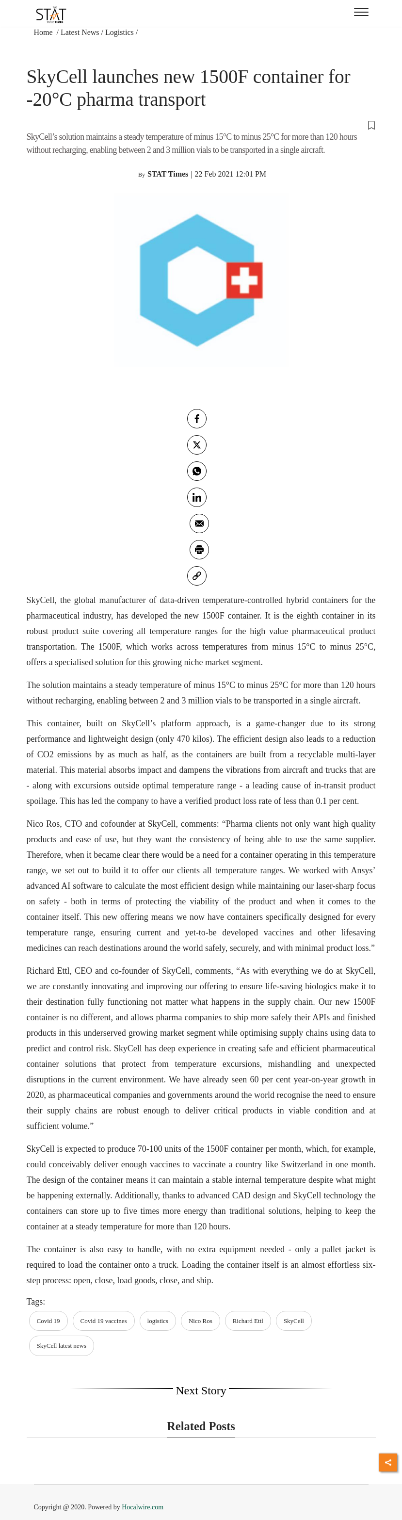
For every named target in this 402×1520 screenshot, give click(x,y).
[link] (197, 576)
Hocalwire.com (142, 1507)
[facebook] (197, 418)
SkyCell (294, 1320)
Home (44, 32)
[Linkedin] (197, 497)
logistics (157, 1320)
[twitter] (197, 445)
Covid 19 (48, 1320)
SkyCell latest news (62, 1345)
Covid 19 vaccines (103, 1320)
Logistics (119, 32)
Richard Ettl (248, 1320)
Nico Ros (200, 1320)
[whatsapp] (197, 471)
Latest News (80, 32)
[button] (201, 125)
